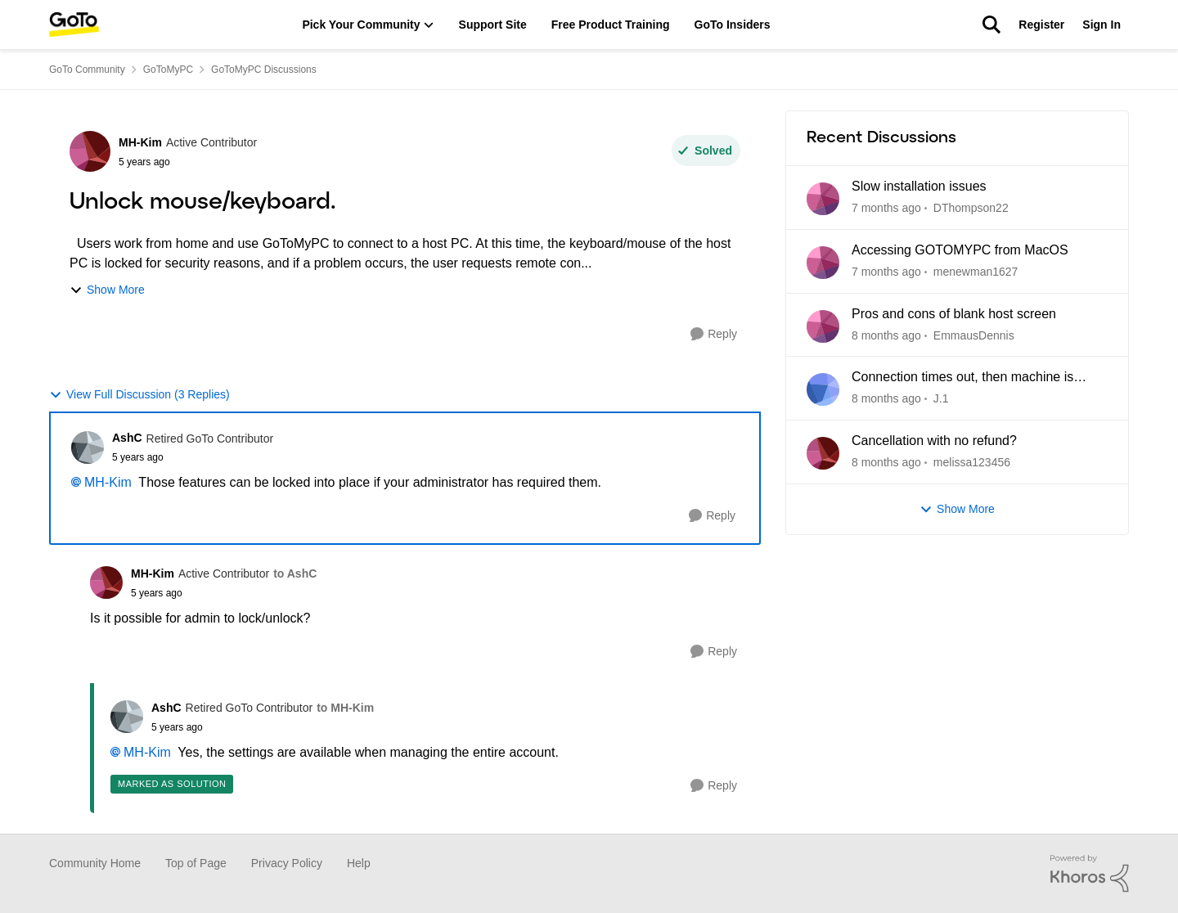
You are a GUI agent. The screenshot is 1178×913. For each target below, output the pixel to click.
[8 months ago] (886, 335)
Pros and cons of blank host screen (954, 314)
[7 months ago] (886, 208)
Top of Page (196, 863)
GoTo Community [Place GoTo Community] (87, 69)
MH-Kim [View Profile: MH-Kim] (140, 142)
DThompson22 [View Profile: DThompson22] (971, 207)
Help (359, 863)
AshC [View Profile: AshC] (127, 437)
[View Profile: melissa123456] (823, 453)
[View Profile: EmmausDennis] (823, 326)
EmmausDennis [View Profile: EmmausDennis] (973, 334)
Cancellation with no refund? (934, 441)
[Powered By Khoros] (1089, 874)
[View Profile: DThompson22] (823, 198)
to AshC (295, 573)
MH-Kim (108, 482)
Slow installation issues (919, 186)
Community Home (95, 863)
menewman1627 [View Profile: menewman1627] (975, 271)
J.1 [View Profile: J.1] (941, 398)
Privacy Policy (286, 863)
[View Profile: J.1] (823, 389)
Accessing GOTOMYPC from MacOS (960, 250)
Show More (107, 290)
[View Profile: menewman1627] (823, 262)
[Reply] (713, 334)
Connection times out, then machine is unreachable (962, 378)
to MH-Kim (345, 707)
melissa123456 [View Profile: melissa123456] (971, 462)
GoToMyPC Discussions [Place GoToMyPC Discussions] (264, 69)
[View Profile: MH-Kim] (90, 151)
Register (1041, 24)
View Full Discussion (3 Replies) (139, 395)
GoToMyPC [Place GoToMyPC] (168, 69)
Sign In (1101, 24)
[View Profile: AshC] (87, 447)
